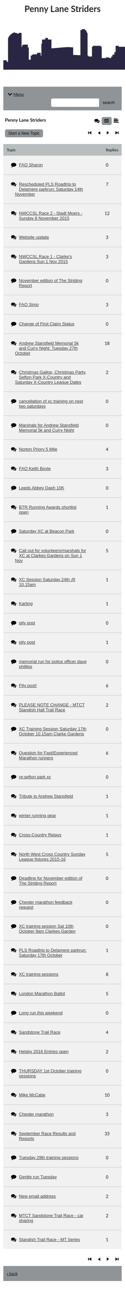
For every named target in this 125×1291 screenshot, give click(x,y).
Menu (15, 94)
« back (12, 1273)
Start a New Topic (24, 133)
